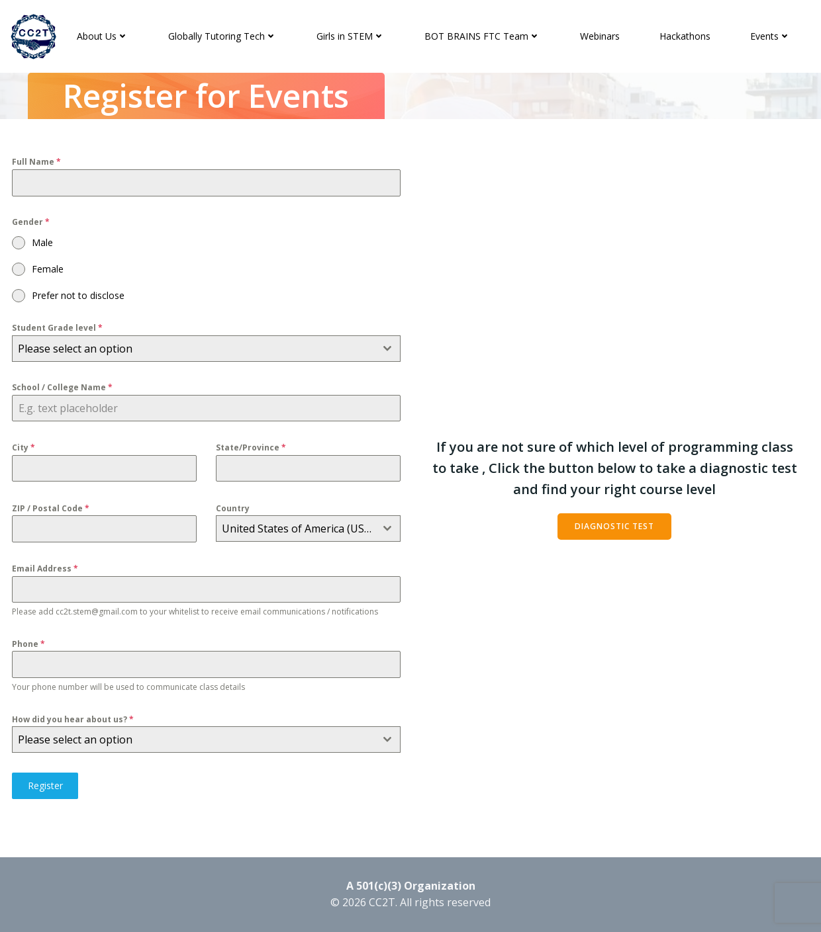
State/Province (252, 448)
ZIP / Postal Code (51, 509)
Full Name (37, 162)
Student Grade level (58, 328)
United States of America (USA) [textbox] (298, 530)
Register (46, 787)
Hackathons (685, 36)
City (24, 448)
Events (771, 36)
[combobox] (207, 349)
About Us (103, 36)
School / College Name (63, 388)
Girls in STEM (351, 36)
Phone (29, 645)
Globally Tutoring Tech (223, 36)
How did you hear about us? (73, 720)
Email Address (46, 569)
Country (233, 509)
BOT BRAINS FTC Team (483, 36)
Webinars (600, 36)
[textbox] (194, 349)
